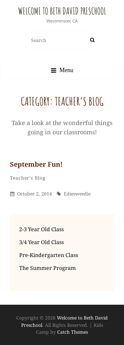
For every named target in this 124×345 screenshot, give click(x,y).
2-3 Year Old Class (41, 229)
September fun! (36, 164)
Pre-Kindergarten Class (48, 255)
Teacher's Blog (28, 178)
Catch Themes (72, 332)
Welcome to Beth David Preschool (62, 11)
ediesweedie (77, 194)
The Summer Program (47, 268)
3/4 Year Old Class (41, 242)
